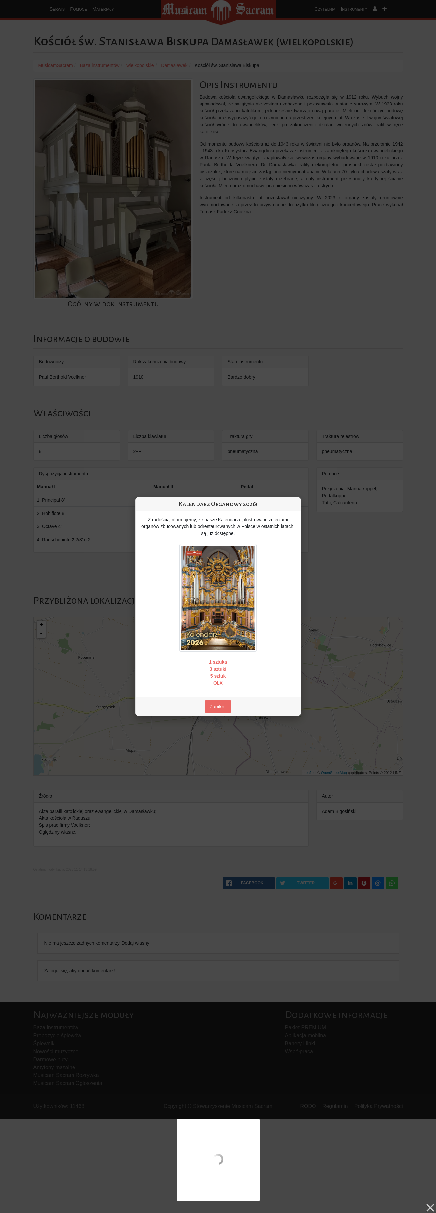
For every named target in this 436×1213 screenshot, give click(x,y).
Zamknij (218, 706)
